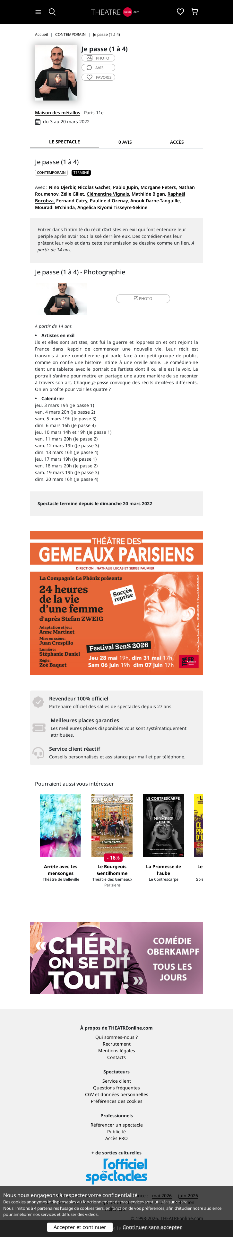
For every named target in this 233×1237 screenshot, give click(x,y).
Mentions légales (116, 1050)
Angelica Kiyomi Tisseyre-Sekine (112, 207)
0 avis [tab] (125, 142)
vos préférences (149, 1208)
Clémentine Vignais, (108, 194)
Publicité (116, 1131)
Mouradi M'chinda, (55, 207)
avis (95, 67)
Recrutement (117, 1044)
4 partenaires (46, 1208)
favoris (99, 77)
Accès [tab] (177, 142)
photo (98, 58)
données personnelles (124, 1094)
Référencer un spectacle (117, 1125)
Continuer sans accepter (152, 1227)
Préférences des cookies (116, 1101)
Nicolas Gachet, (95, 187)
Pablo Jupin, (126, 187)
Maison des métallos (57, 112)
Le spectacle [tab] (64, 142)
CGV (89, 1094)
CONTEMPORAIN (51, 172)
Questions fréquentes (116, 1088)
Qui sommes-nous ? (116, 1037)
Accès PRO (116, 1138)
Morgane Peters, (159, 187)
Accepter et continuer (80, 1227)
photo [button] (143, 298)
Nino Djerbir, (62, 187)
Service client (116, 1081)
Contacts (116, 1057)
